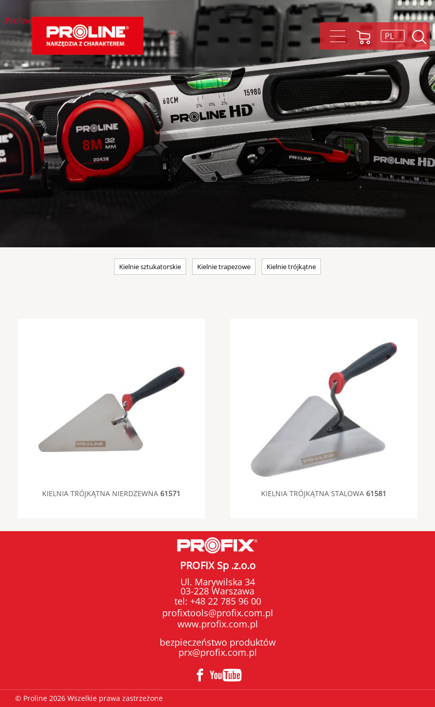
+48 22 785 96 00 (224, 601)
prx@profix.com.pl (217, 652)
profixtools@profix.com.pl (217, 613)
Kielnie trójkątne (291, 266)
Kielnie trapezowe (223, 266)
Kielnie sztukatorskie (150, 266)
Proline (18, 21)
